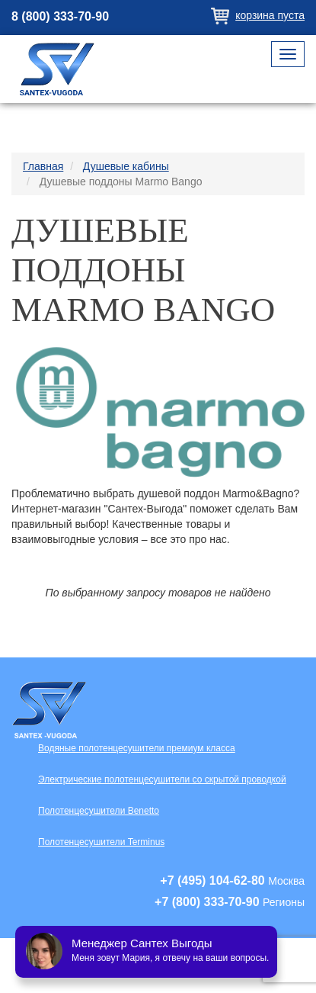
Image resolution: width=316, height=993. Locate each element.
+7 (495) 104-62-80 (212, 880)
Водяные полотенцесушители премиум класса (136, 748)
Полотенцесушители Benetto (98, 810)
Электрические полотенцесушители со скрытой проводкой (162, 779)
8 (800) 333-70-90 (60, 16)
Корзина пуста (270, 15)
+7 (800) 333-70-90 (207, 901)
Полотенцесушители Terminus (101, 842)
